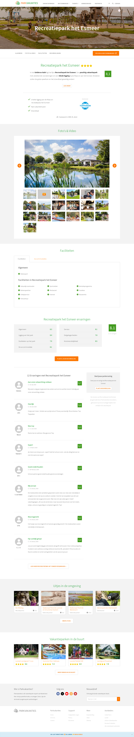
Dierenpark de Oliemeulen (107, 608)
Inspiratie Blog (90, 715)
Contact (52, 720)
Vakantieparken (48, 3)
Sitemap (89, 720)
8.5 (80, 664)
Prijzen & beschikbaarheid (106, 53)
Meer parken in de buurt (66, 672)
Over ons (52, 718)
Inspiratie (98, 3)
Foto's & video (30, 53)
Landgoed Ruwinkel (104, 661)
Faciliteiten (42, 53)
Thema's (75, 3)
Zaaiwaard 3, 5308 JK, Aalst (67, 117)
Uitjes (88, 718)
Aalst (76, 23)
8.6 (26, 664)
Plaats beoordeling (103, 388)
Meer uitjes (66, 621)
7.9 (108, 664)
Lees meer (66, 86)
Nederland (60, 23)
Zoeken (116, 3)
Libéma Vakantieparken (111, 720)
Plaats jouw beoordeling (66, 359)
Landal (106, 718)
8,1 (108, 74)
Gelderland (69, 23)
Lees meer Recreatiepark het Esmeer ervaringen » (48, 566)
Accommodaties (40, 259)
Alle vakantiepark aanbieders (112, 726)
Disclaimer (71, 720)
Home (52, 715)
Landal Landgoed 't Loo (24, 661)
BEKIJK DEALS (78, 734)
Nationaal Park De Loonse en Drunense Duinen (52, 609)
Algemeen (18, 53)
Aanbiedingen (86, 3)
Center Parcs (108, 715)
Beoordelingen (55, 53)
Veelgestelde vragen (73, 715)
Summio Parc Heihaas (51, 661)
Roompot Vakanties (110, 723)
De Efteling (19, 608)
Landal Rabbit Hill (76, 661)
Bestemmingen (64, 3)
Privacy (70, 718)
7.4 (53, 664)
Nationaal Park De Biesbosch (76, 609)
